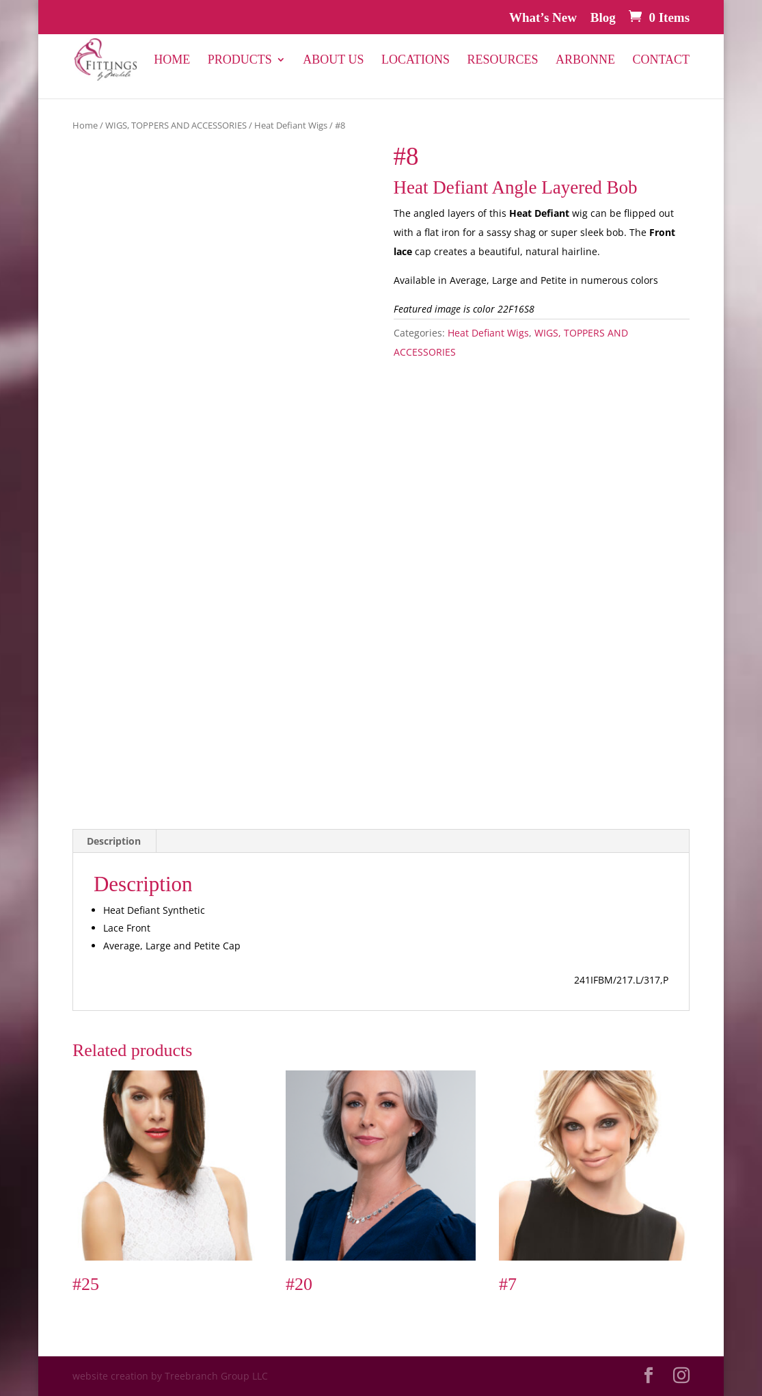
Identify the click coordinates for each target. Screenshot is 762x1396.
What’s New (543, 18)
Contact (661, 60)
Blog (603, 18)
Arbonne (585, 60)
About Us (333, 60)
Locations (415, 60)
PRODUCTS (240, 60)
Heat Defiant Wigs (290, 125)
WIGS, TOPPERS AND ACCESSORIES (176, 125)
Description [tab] (114, 840)
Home (172, 60)
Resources (502, 60)
